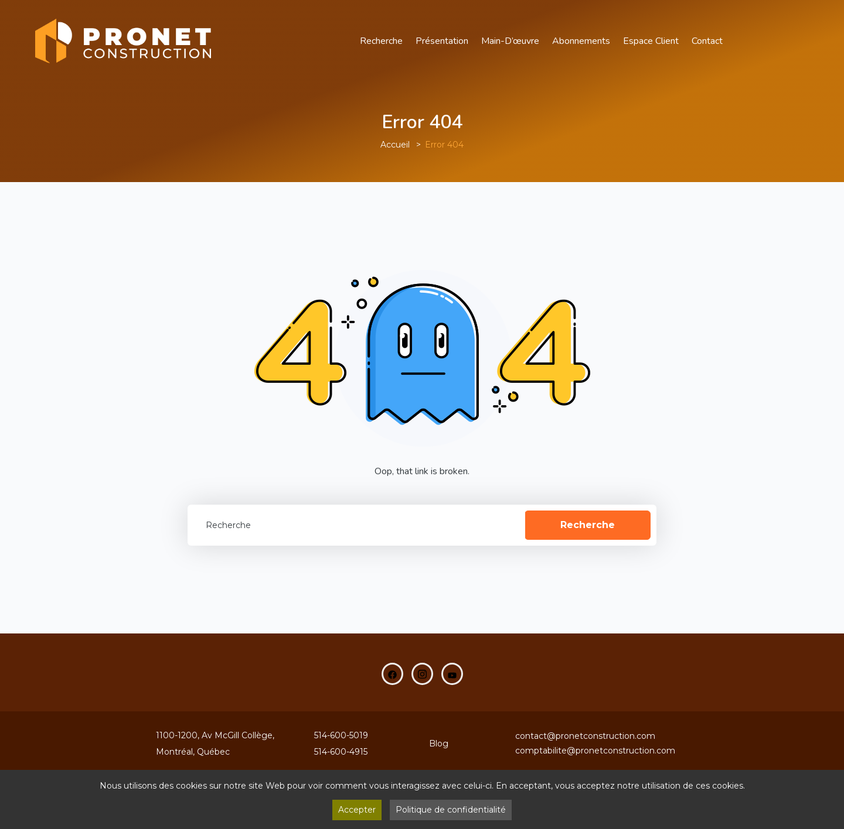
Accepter (357, 809)
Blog (438, 743)
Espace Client (651, 41)
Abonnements (581, 41)
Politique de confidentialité (451, 809)
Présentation (442, 41)
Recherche (381, 41)
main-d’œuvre (510, 41)
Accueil (395, 144)
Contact (707, 41)
